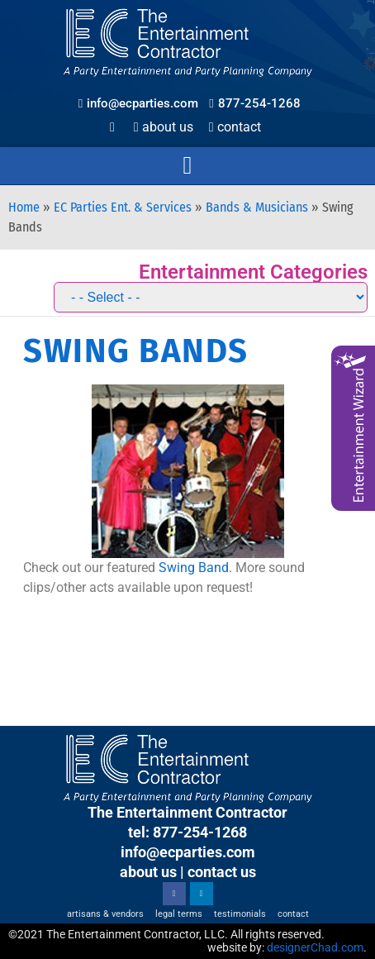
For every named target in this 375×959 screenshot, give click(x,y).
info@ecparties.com (188, 852)
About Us (163, 127)
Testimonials (240, 914)
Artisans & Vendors (105, 914)
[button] (187, 165)
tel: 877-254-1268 (187, 832)
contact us (222, 871)
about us (148, 871)
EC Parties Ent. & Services (123, 207)
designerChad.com (315, 947)
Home (24, 207)
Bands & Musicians (257, 207)
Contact (235, 127)
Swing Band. (195, 567)
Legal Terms (178, 914)
